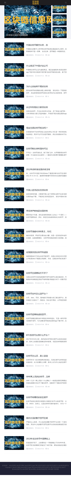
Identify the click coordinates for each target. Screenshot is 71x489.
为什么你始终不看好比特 (38, 88)
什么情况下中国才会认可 (38, 66)
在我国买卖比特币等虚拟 (38, 259)
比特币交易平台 (42, 479)
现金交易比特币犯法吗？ (38, 131)
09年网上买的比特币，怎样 (39, 388)
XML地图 (50, 483)
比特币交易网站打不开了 (38, 281)
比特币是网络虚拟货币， (38, 324)
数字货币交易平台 (52, 479)
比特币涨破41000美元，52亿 (40, 238)
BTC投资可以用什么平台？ (39, 345)
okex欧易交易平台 (63, 479)
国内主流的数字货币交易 (38, 431)
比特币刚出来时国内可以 (38, 152)
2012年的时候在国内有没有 (39, 174)
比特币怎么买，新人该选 (38, 366)
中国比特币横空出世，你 (38, 45)
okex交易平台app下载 (31, 479)
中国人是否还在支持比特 (38, 195)
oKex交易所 (12, 479)
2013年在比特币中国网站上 (39, 452)
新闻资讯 (30, 55)
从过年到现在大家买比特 (38, 109)
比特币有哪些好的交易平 (38, 409)
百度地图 (56, 483)
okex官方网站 (20, 479)
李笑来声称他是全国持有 (38, 216)
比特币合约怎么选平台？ (38, 302)
